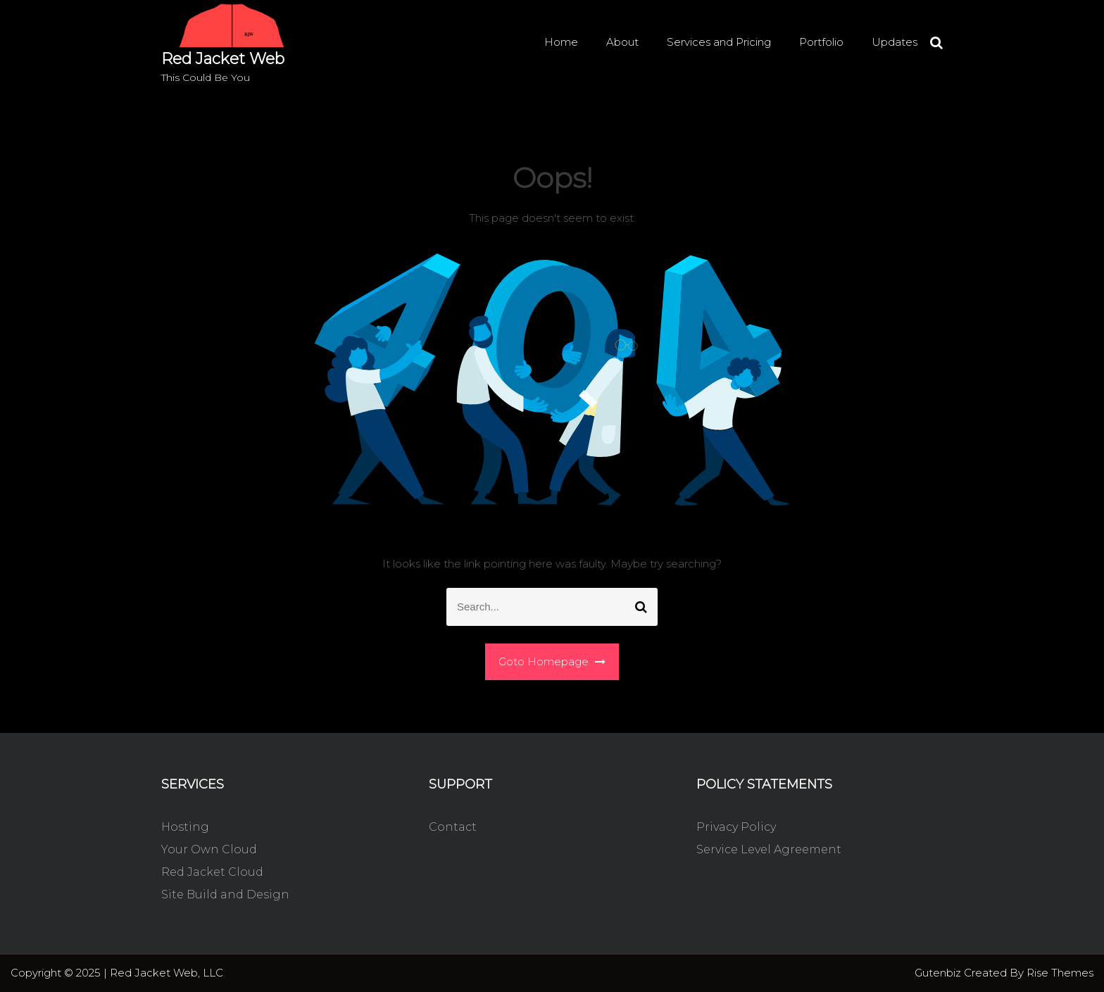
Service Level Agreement (768, 849)
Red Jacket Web (222, 58)
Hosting (185, 827)
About (622, 42)
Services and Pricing (719, 42)
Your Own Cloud (209, 849)
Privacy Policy (736, 827)
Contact (453, 827)
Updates (894, 42)
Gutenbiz (939, 972)
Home (561, 42)
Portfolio (821, 42)
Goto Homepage (552, 661)
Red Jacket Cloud (212, 872)
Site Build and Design (225, 894)
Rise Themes (1060, 972)
